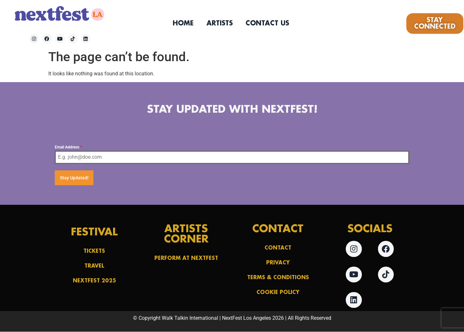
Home (183, 23)
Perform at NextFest (186, 258)
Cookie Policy (277, 292)
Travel (94, 266)
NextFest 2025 (94, 280)
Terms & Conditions (278, 277)
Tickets (94, 251)
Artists (220, 23)
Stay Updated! (74, 177)
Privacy (278, 262)
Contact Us (267, 23)
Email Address (68, 147)
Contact (278, 248)
